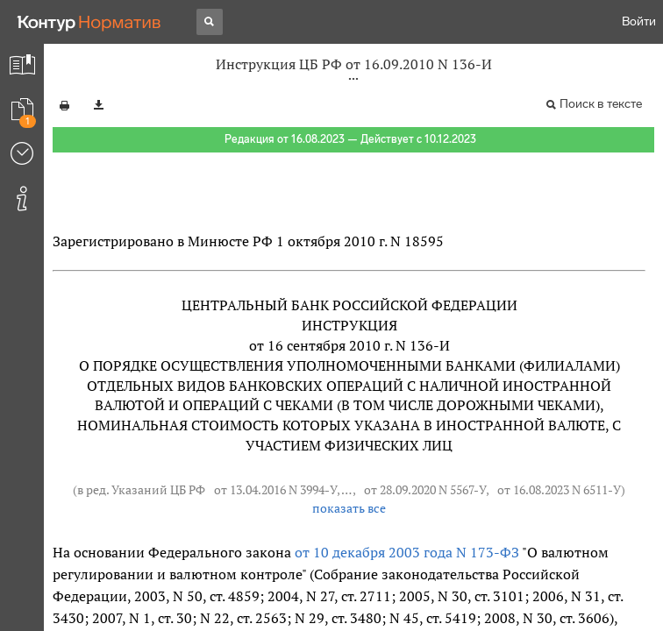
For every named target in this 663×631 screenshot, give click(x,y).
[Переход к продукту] (89, 22)
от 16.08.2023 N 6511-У (559, 489)
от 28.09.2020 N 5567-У (425, 489)
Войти (639, 21)
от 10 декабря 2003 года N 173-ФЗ (407, 552)
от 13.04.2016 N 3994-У (275, 489)
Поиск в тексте (601, 103)
